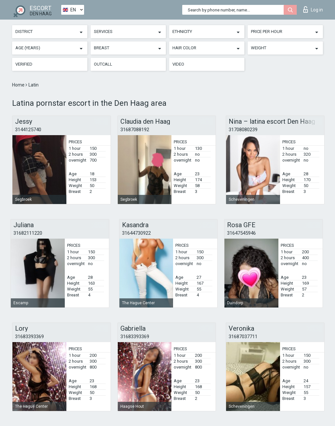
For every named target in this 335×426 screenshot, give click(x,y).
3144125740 (28, 130)
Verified (23, 64)
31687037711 (243, 336)
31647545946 (241, 233)
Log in (313, 9)
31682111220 (27, 233)
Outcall (103, 64)
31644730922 (136, 233)
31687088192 (134, 130)
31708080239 (243, 130)
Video (178, 64)
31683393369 (29, 336)
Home (19, 84)
